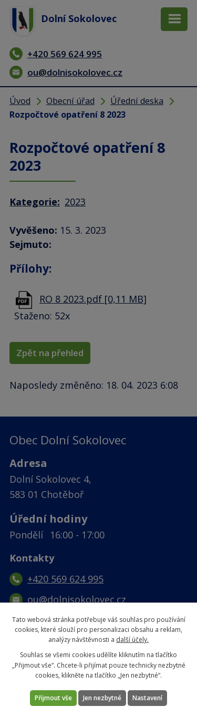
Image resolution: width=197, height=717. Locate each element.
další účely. (132, 639)
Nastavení (147, 697)
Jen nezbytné (102, 697)
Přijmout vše (53, 697)
